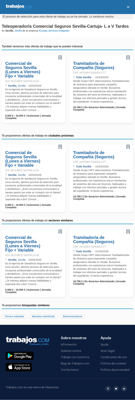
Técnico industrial (14, 316)
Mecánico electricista (43, 316)
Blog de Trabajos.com (75, 363)
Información (69, 344)
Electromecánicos (72, 316)
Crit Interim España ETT (89, 73)
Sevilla (18, 30)
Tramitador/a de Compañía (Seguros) (93, 65)
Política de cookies (113, 363)
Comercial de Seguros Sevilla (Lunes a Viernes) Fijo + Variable (22, 69)
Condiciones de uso (114, 357)
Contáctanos (70, 369)
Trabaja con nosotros (75, 357)
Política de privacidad (115, 369)
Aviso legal (108, 351)
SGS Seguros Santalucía (22, 81)
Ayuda (104, 344)
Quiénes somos (71, 351)
